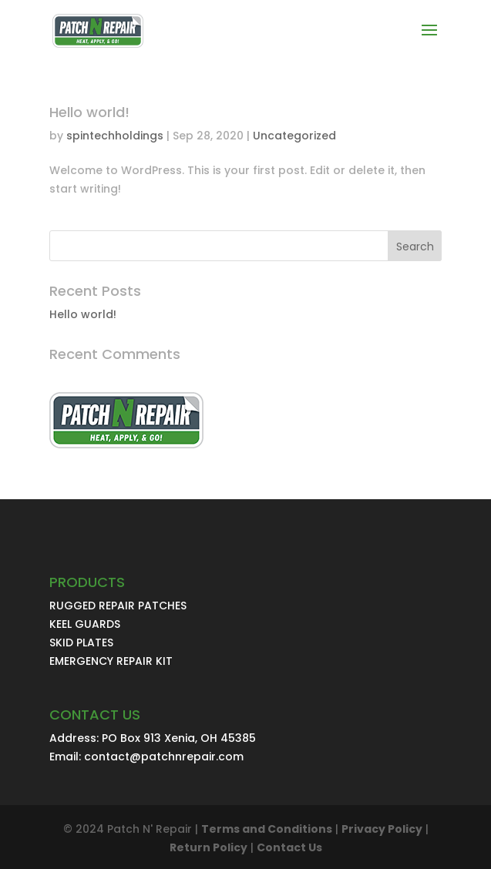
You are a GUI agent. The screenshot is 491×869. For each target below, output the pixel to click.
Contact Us (289, 847)
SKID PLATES (81, 642)
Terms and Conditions (266, 829)
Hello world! (89, 112)
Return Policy (208, 847)
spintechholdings (114, 135)
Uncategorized (294, 135)
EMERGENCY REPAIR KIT (111, 661)
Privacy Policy (381, 829)
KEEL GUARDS (84, 624)
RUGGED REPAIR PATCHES (118, 605)
